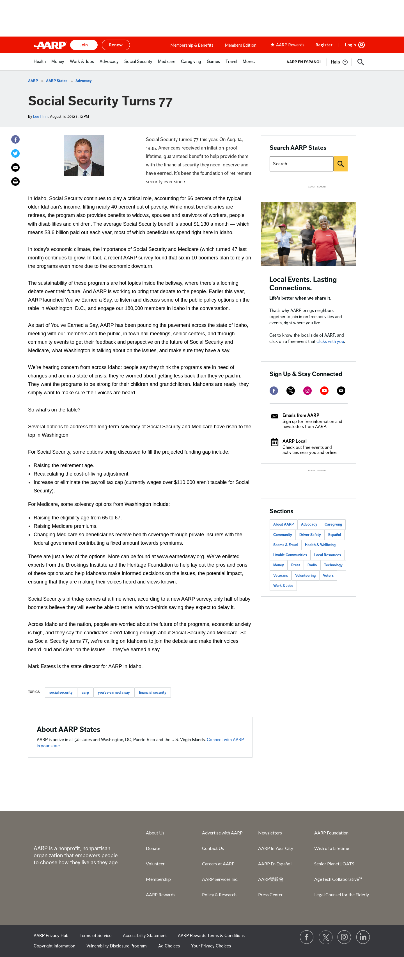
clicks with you (330, 341)
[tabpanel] (325, 61)
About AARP (283, 524)
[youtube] (324, 390)
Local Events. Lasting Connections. (303, 284)
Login (350, 44)
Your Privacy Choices (211, 946)
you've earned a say (114, 692)
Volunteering (305, 575)
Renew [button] (116, 44)
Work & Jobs (283, 585)
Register (324, 44)
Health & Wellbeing (320, 545)
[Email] (15, 167)
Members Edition (240, 44)
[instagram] (307, 390)
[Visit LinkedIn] (363, 937)
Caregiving (333, 524)
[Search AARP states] (302, 163)
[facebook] (274, 390)
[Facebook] (15, 139)
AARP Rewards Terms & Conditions (211, 935)
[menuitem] (40, 64)
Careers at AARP (218, 863)
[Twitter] (15, 153)
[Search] (341, 163)
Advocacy (83, 81)
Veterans (280, 575)
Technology (333, 565)
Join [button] (84, 44)
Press (295, 565)
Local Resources (327, 555)
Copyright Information (54, 946)
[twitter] (290, 390)
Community (282, 535)
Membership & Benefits (192, 44)
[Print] (15, 181)
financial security (152, 692)
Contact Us (213, 848)
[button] (361, 62)
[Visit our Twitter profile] (326, 937)
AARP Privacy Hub (51, 935)
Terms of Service (95, 935)
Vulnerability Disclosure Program (116, 946)
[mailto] (341, 390)
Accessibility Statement (145, 935)
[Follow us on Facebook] (307, 937)
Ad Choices (169, 946)
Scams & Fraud (285, 545)
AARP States (56, 81)
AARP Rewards (160, 894)
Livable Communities (290, 555)
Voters (328, 575)
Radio (312, 565)
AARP (33, 81)
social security (61, 692)
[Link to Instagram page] (345, 937)
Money (278, 565)
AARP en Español (304, 62)
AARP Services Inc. (220, 879)
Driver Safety (310, 535)
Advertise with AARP (222, 832)
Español (334, 535)
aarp (85, 692)
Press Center (270, 894)
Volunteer (155, 863)
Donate (153, 848)
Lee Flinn (40, 116)
